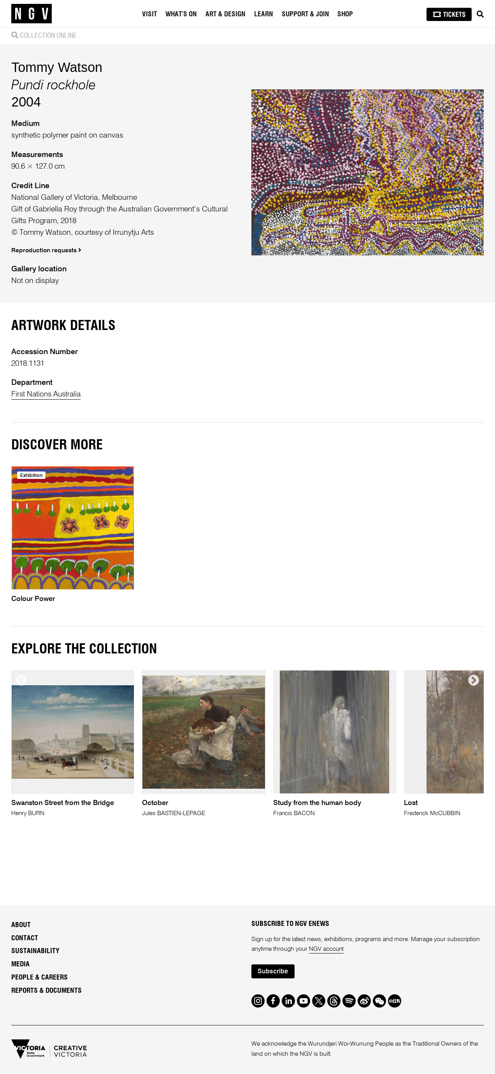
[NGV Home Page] (31, 13)
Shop (345, 14)
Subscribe (273, 972)
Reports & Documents (46, 991)
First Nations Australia (47, 394)
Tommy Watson (56, 67)
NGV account (326, 950)
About (21, 925)
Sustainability (35, 951)
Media (20, 965)
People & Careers (39, 978)
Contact (24, 938)
